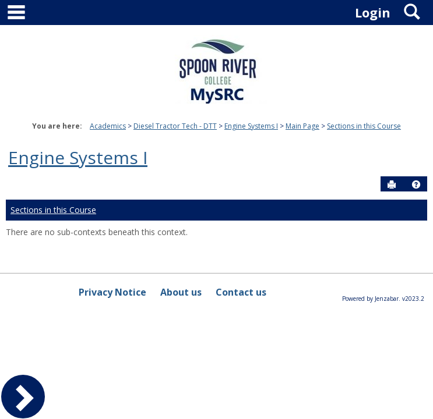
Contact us (241, 292)
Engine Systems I (251, 126)
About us (181, 292)
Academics (108, 126)
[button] (416, 184)
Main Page (302, 126)
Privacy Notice (112, 292)
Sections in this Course (364, 126)
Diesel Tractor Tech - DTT (175, 126)
